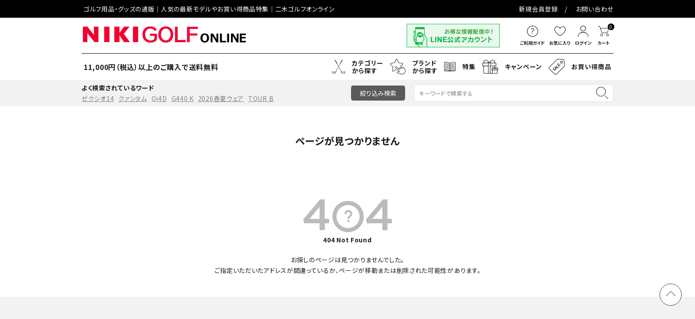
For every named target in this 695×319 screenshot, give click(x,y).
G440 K (183, 98)
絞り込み (378, 93)
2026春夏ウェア (221, 98)
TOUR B (260, 98)
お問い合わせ (329, 9)
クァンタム (132, 98)
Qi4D (159, 98)
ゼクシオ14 (98, 98)
